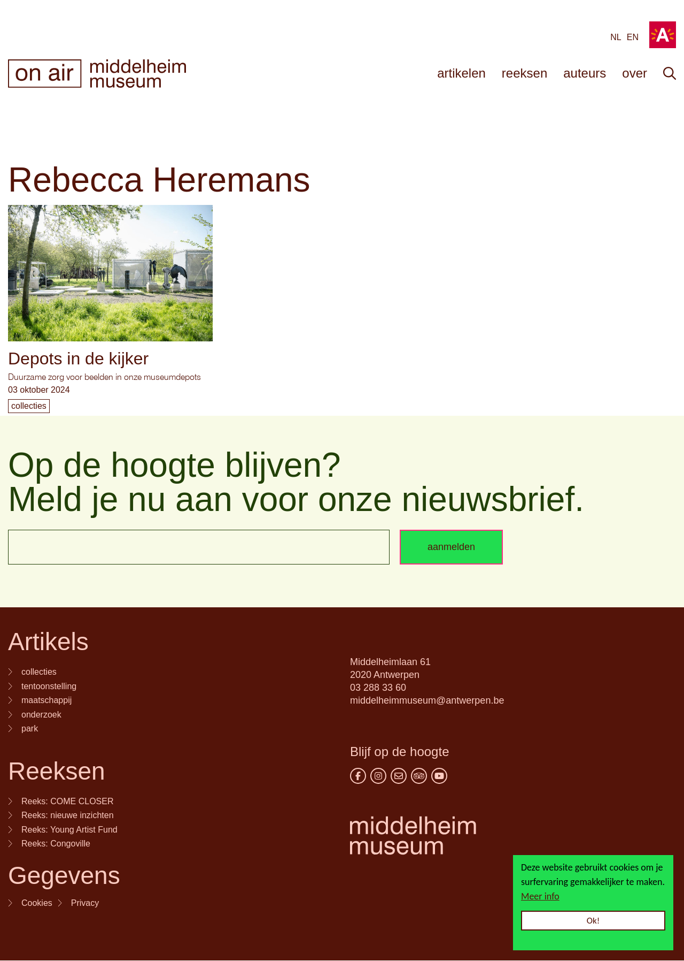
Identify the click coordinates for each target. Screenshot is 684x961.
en (633, 37)
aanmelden (451, 546)
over (634, 73)
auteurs (584, 73)
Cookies (36, 902)
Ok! (593, 920)
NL (615, 37)
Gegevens (64, 875)
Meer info (540, 896)
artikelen (461, 73)
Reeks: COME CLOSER (67, 801)
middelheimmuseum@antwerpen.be (427, 700)
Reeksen (56, 771)
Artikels (48, 641)
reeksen (524, 73)
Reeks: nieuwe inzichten (67, 815)
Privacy (85, 902)
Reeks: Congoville (55, 843)
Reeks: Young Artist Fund (69, 829)
